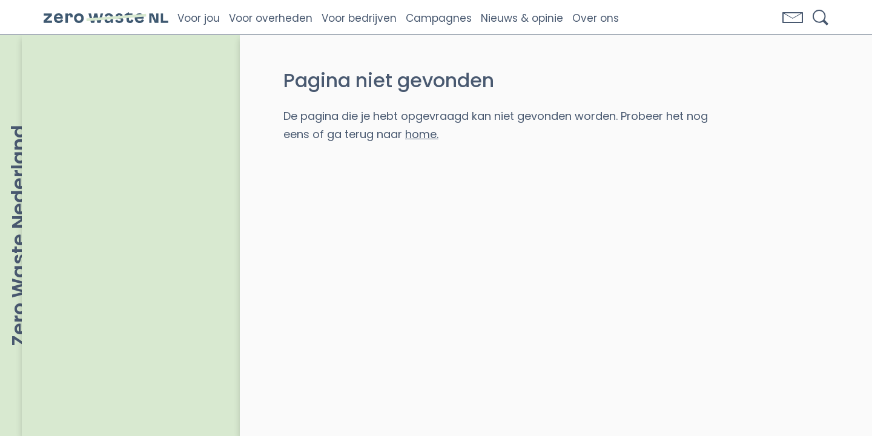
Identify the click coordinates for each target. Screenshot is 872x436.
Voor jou (198, 18)
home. (421, 134)
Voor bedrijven (359, 18)
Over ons (595, 18)
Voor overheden (270, 18)
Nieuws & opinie (522, 18)
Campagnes (439, 18)
